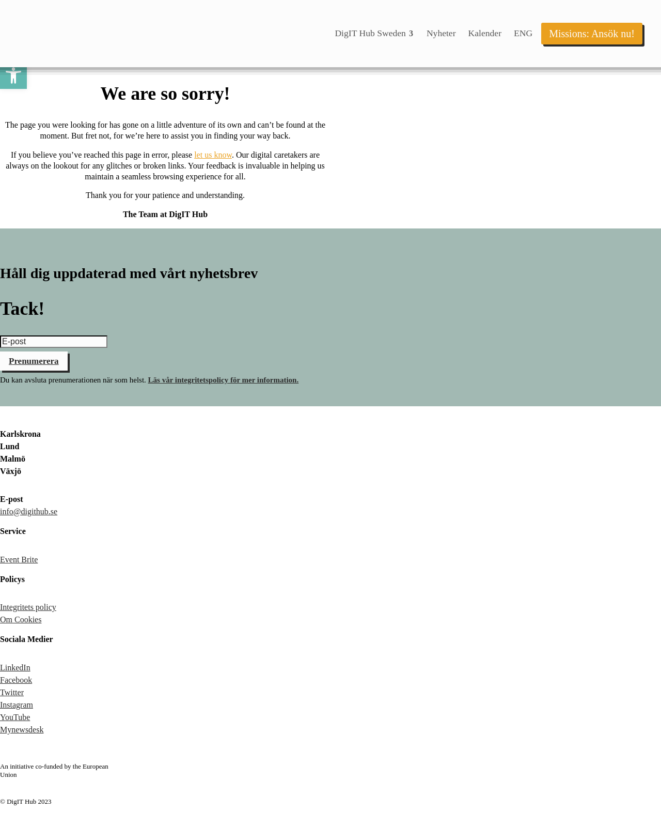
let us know (213, 154)
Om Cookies (20, 619)
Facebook (16, 680)
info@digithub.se (28, 511)
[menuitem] (374, 33)
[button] (13, 75)
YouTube (15, 717)
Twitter (12, 692)
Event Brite (19, 559)
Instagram (16, 704)
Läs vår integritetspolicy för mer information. (223, 380)
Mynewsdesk (21, 729)
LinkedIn (15, 667)
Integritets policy (28, 607)
